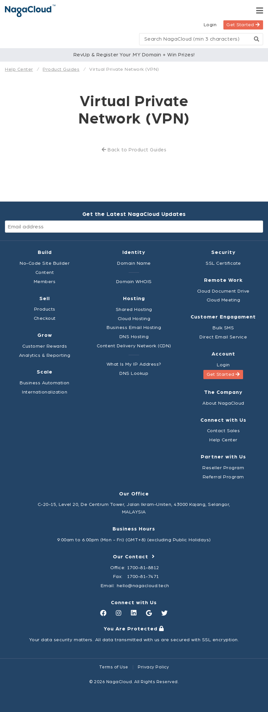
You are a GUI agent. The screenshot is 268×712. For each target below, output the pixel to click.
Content (44, 272)
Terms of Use (113, 667)
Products (44, 309)
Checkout (45, 318)
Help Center (19, 69)
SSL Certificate (223, 263)
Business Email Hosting (134, 327)
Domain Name (134, 263)
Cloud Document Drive (223, 291)
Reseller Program (223, 467)
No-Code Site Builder (45, 263)
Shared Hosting (134, 309)
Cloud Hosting (134, 318)
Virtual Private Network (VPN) (124, 69)
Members (45, 281)
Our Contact (134, 556)
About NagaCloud (223, 403)
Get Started (243, 24)
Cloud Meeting (223, 300)
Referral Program (223, 476)
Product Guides (61, 69)
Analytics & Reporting (45, 355)
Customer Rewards (44, 346)
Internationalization (44, 392)
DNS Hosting (134, 336)
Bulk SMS (223, 327)
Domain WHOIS (134, 281)
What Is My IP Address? (134, 364)
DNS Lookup (133, 373)
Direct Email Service (223, 337)
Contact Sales (223, 430)
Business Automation (45, 382)
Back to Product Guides (134, 149)
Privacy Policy (153, 667)
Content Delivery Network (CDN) (134, 345)
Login (210, 24)
